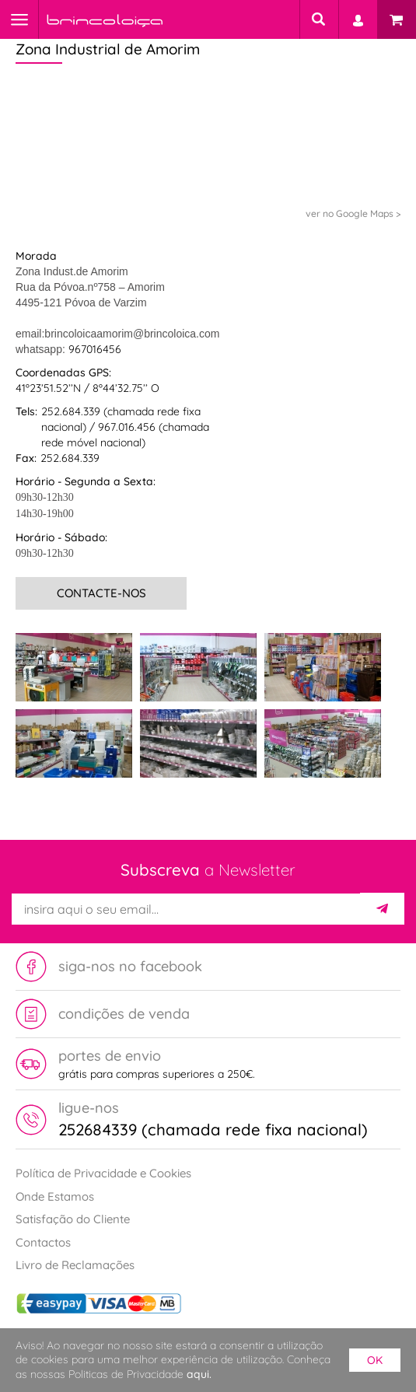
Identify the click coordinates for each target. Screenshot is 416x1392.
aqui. (199, 1374)
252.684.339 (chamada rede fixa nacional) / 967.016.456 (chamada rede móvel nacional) (125, 426)
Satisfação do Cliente (73, 1219)
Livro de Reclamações (75, 1264)
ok (375, 1360)
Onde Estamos (55, 1196)
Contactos (43, 1242)
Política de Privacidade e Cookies (103, 1173)
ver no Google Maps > (353, 213)
